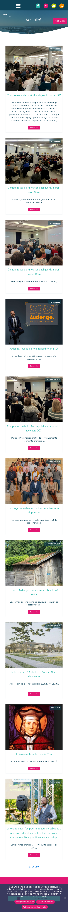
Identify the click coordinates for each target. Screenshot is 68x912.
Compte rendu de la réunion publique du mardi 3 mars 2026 (34, 190)
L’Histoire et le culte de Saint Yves (34, 754)
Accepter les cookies (25, 901)
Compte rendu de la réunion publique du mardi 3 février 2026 (34, 271)
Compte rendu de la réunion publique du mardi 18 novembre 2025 (34, 428)
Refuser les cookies (45, 901)
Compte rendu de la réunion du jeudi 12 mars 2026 (34, 95)
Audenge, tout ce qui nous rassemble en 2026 (34, 348)
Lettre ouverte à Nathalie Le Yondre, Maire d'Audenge (34, 674)
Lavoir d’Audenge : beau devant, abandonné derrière (34, 592)
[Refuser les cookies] (65, 898)
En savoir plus (34, 127)
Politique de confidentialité (35, 907)
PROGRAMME (60, 21)
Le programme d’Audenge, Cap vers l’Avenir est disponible (34, 510)
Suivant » (36, 867)
